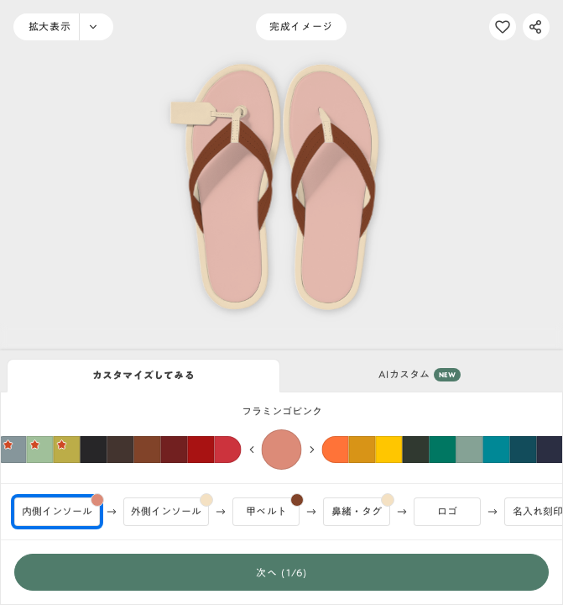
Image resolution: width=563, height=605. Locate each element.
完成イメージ (301, 26)
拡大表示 (49, 26)
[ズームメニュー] (96, 26)
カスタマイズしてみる (143, 375)
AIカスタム (419, 374)
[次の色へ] (312, 449)
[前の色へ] (251, 449)
